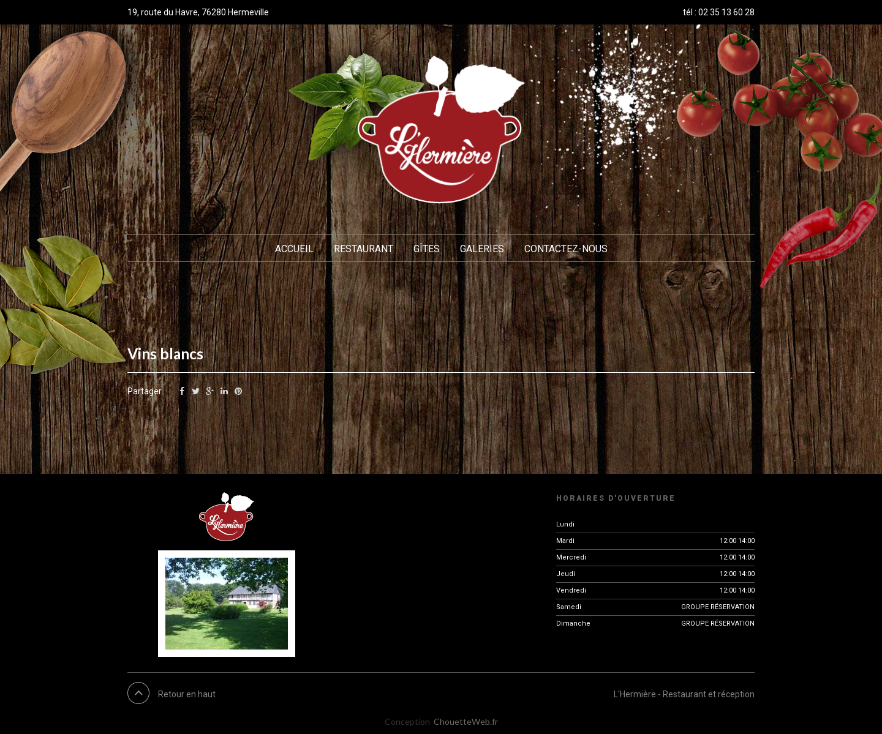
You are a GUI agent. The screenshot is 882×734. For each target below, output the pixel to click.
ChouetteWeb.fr (466, 721)
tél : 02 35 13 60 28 (719, 12)
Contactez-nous (566, 249)
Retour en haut (187, 694)
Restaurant (363, 249)
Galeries (482, 249)
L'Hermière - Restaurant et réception (684, 694)
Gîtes (426, 249)
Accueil (294, 249)
